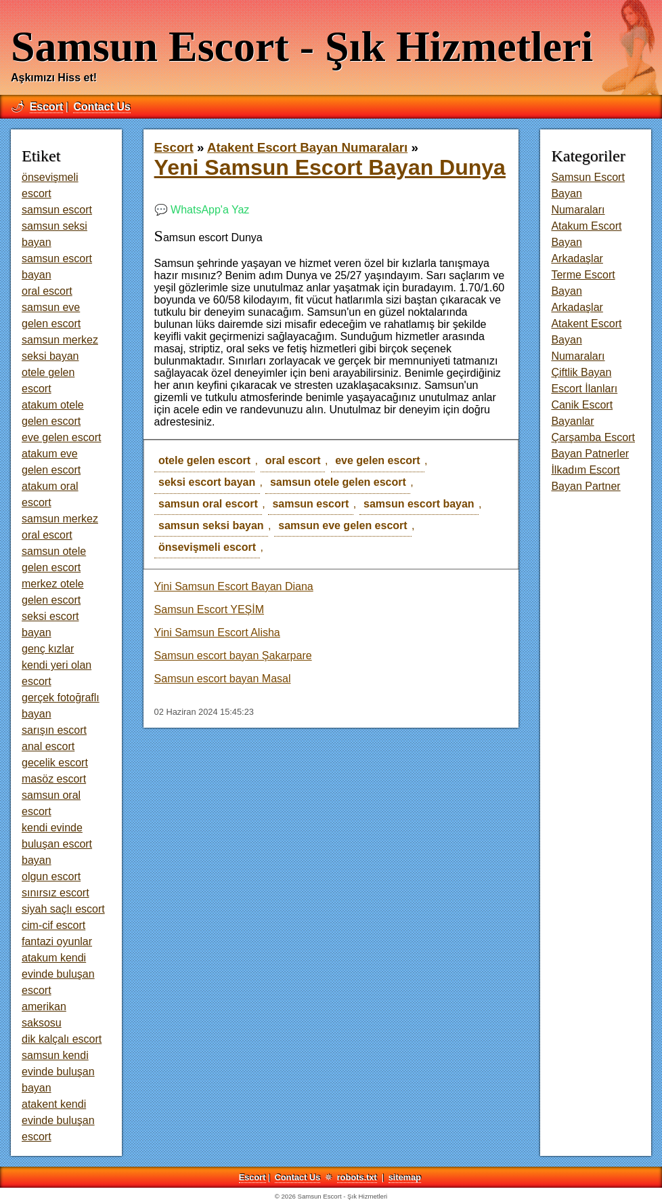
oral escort (293, 460)
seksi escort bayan (206, 482)
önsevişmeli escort (207, 547)
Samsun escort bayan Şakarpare (233, 655)
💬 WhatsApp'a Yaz (202, 209)
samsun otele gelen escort (338, 482)
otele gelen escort (204, 460)
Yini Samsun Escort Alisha (217, 632)
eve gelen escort (377, 460)
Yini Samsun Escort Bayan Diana (233, 586)
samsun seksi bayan (211, 525)
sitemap (405, 1177)
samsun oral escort (208, 504)
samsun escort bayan (419, 504)
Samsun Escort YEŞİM (209, 609)
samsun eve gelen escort (342, 525)
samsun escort (310, 504)
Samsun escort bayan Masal (222, 678)
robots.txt (357, 1177)
